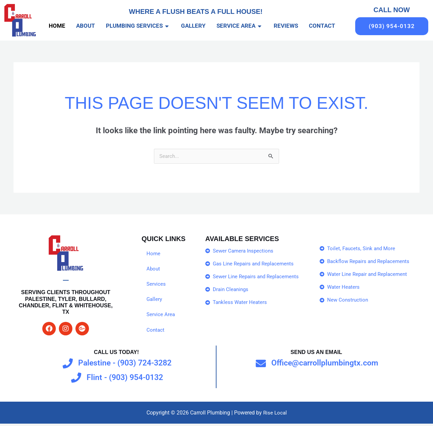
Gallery (154, 301)
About (153, 269)
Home (153, 254)
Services (156, 285)
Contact (155, 332)
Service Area (161, 316)
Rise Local (275, 415)
